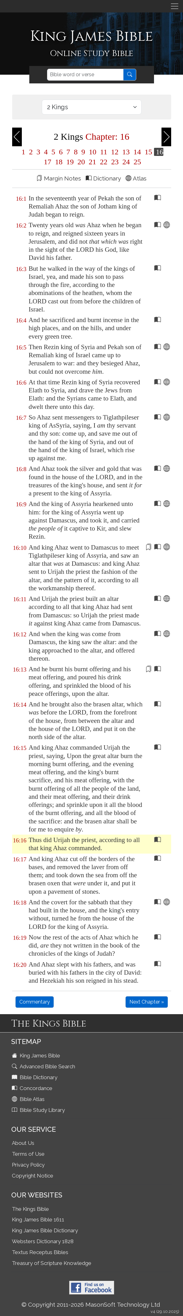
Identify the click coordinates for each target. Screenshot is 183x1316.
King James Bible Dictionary (45, 1230)
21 (92, 162)
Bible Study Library (39, 1110)
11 (103, 152)
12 (114, 152)
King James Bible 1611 (38, 1219)
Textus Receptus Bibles (40, 1252)
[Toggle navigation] (174, 6)
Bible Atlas (29, 1099)
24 (126, 162)
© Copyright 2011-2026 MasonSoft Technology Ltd (91, 1304)
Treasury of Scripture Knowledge (51, 1263)
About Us (23, 1143)
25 (136, 162)
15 (148, 152)
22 (103, 162)
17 (47, 162)
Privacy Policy (28, 1165)
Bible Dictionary (35, 1077)
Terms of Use (28, 1154)
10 (92, 152)
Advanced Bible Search (44, 1066)
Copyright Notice (32, 1176)
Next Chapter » (146, 1002)
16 (158, 152)
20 (81, 162)
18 (59, 162)
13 (126, 152)
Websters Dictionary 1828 (43, 1241)
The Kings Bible (30, 1209)
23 (115, 162)
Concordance (33, 1088)
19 (70, 162)
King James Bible (36, 1055)
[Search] (85, 75)
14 (137, 152)
